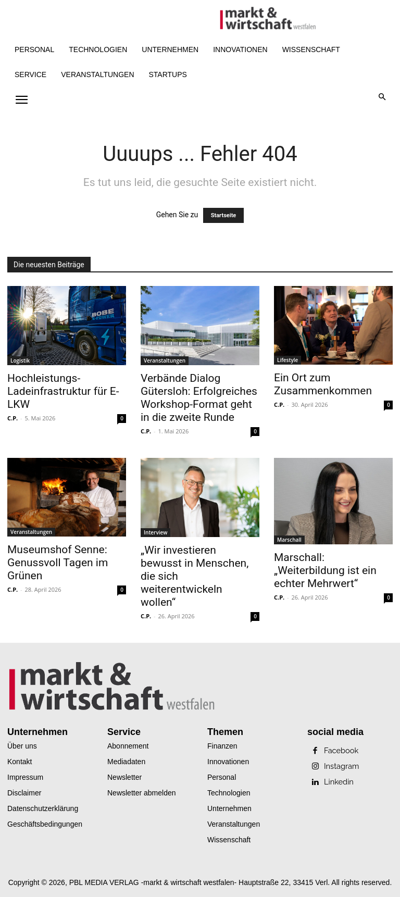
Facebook (340, 750)
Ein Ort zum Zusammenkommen (323, 384)
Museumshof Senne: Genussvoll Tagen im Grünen (57, 562)
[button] (382, 97)
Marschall (289, 539)
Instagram (341, 766)
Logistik (20, 360)
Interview (155, 532)
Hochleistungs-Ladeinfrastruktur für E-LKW (63, 391)
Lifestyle (287, 360)
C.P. (12, 418)
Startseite (223, 215)
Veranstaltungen (164, 360)
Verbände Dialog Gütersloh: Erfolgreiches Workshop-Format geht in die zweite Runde (199, 397)
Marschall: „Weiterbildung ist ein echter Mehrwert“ (325, 570)
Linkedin (338, 782)
